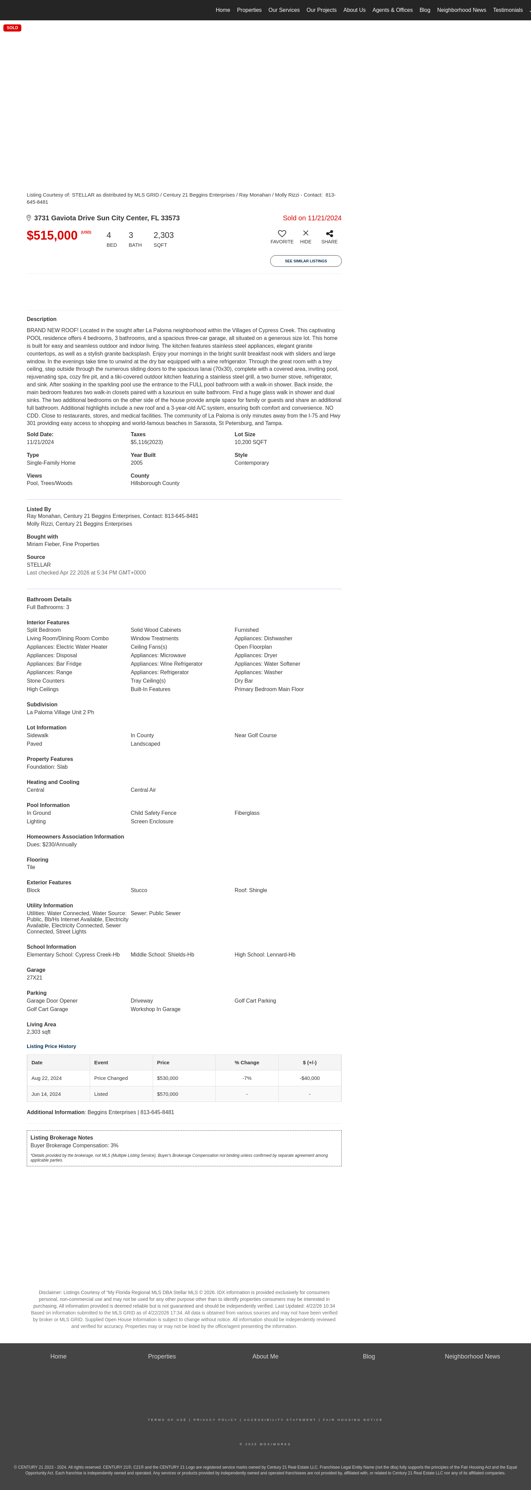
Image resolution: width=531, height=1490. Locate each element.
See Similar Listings (306, 261)
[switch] (282, 239)
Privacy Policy (216, 1420)
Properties (249, 10)
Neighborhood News (461, 10)
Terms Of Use (167, 1420)
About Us (354, 10)
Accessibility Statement (280, 1420)
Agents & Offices (393, 10)
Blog (425, 10)
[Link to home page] (8, 10)
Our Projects (321, 10)
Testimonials (508, 10)
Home (223, 10)
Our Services (284, 10)
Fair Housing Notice (353, 1420)
